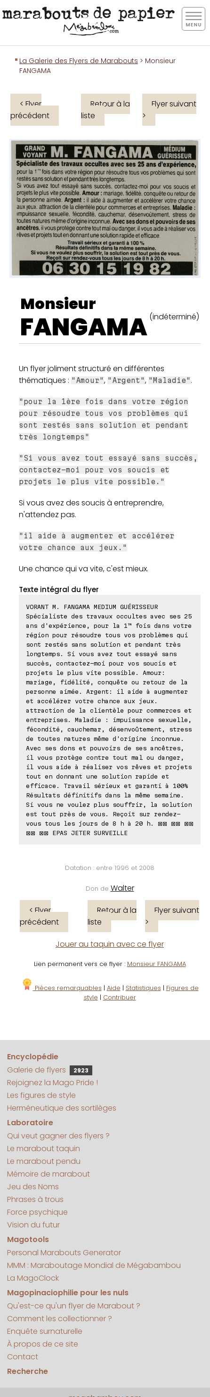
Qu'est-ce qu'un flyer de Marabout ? (73, 1305)
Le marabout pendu (44, 1161)
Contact (22, 1356)
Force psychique (37, 1212)
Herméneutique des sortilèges (61, 1108)
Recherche (27, 1371)
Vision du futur (33, 1224)
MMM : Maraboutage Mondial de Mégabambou (94, 1265)
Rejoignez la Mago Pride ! (52, 1082)
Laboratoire (30, 1122)
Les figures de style (41, 1095)
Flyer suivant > (169, 109)
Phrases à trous (35, 1199)
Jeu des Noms (33, 1186)
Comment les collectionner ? (59, 1318)
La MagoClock (33, 1278)
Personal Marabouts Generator (64, 1252)
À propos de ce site (42, 1344)
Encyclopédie (32, 1056)
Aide (114, 987)
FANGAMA (83, 327)
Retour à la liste (105, 109)
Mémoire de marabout (48, 1174)
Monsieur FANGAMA (156, 963)
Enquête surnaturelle (44, 1331)
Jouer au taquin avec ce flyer (110, 944)
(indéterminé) (174, 316)
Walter (122, 888)
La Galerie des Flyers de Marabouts (78, 60)
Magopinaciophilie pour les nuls (68, 1292)
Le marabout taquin (43, 1148)
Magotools (28, 1239)
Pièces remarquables (61, 987)
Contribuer (119, 997)
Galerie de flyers (49, 1069)
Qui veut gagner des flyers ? (58, 1135)
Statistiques (143, 987)
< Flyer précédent (29, 109)
